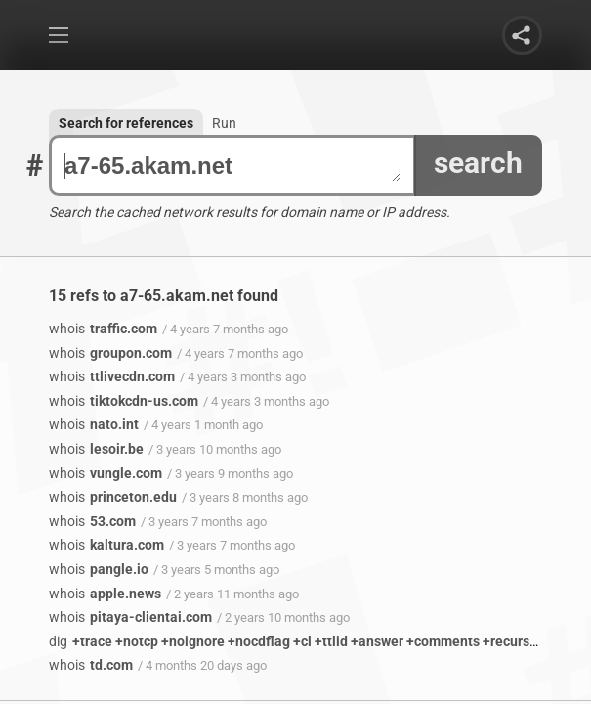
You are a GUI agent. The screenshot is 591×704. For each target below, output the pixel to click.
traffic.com (103, 328)
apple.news (105, 593)
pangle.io (98, 569)
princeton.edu (113, 497)
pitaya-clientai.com (130, 617)
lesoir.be (96, 449)
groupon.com (110, 353)
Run (224, 123)
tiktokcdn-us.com (123, 401)
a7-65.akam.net (232, 166)
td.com (91, 665)
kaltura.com (106, 544)
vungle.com (105, 473)
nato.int (94, 424)
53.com (92, 521)
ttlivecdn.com (112, 376)
